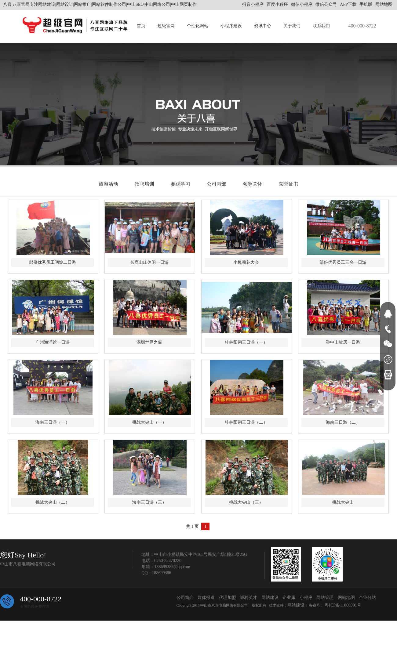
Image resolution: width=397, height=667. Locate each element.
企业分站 (367, 597)
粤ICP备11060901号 (342, 605)
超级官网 (166, 26)
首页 (141, 26)
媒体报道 (206, 597)
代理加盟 (227, 597)
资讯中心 (262, 26)
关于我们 (291, 26)
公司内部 (216, 184)
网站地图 (383, 4)
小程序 (306, 597)
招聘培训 (144, 184)
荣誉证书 (288, 184)
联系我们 (321, 26)
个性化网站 (197, 26)
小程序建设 (231, 26)
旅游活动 (108, 184)
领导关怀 (252, 184)
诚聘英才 (248, 597)
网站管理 (324, 597)
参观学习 (180, 184)
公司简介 (185, 597)
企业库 (288, 597)
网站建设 (270, 597)
